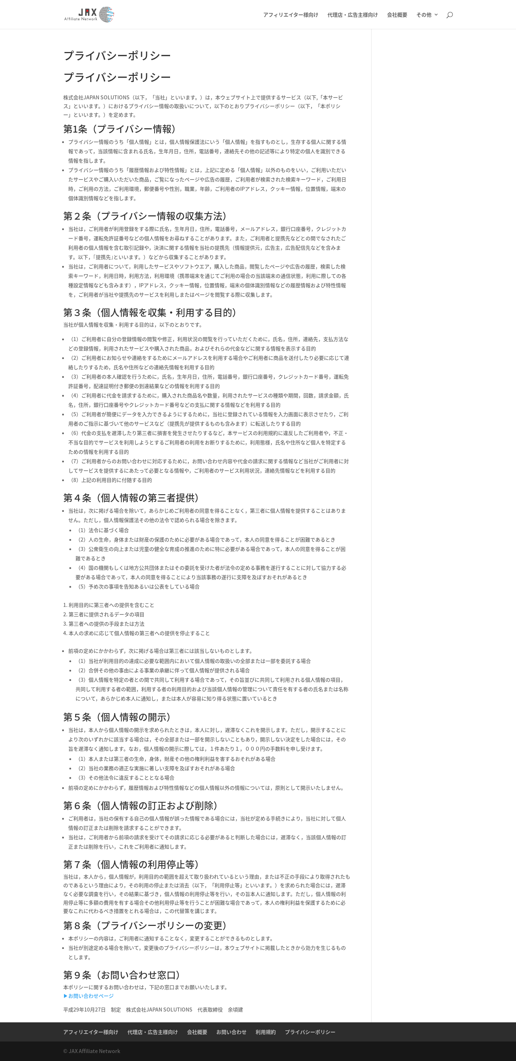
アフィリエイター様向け (290, 15)
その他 (424, 15)
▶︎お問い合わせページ (88, 995)
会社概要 (397, 15)
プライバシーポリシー (310, 1031)
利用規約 (266, 1031)
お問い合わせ (231, 1031)
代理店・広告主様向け (353, 15)
